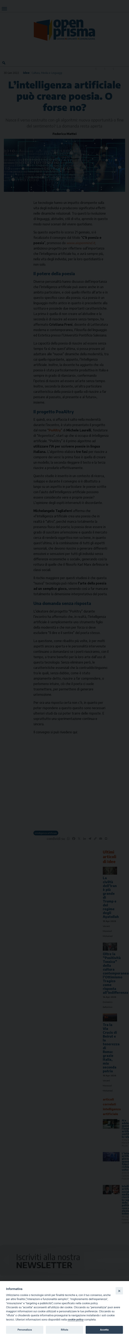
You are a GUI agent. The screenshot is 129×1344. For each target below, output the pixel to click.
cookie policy (75, 1319)
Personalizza (24, 1329)
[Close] (119, 1290)
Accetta (104, 1329)
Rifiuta (64, 1329)
